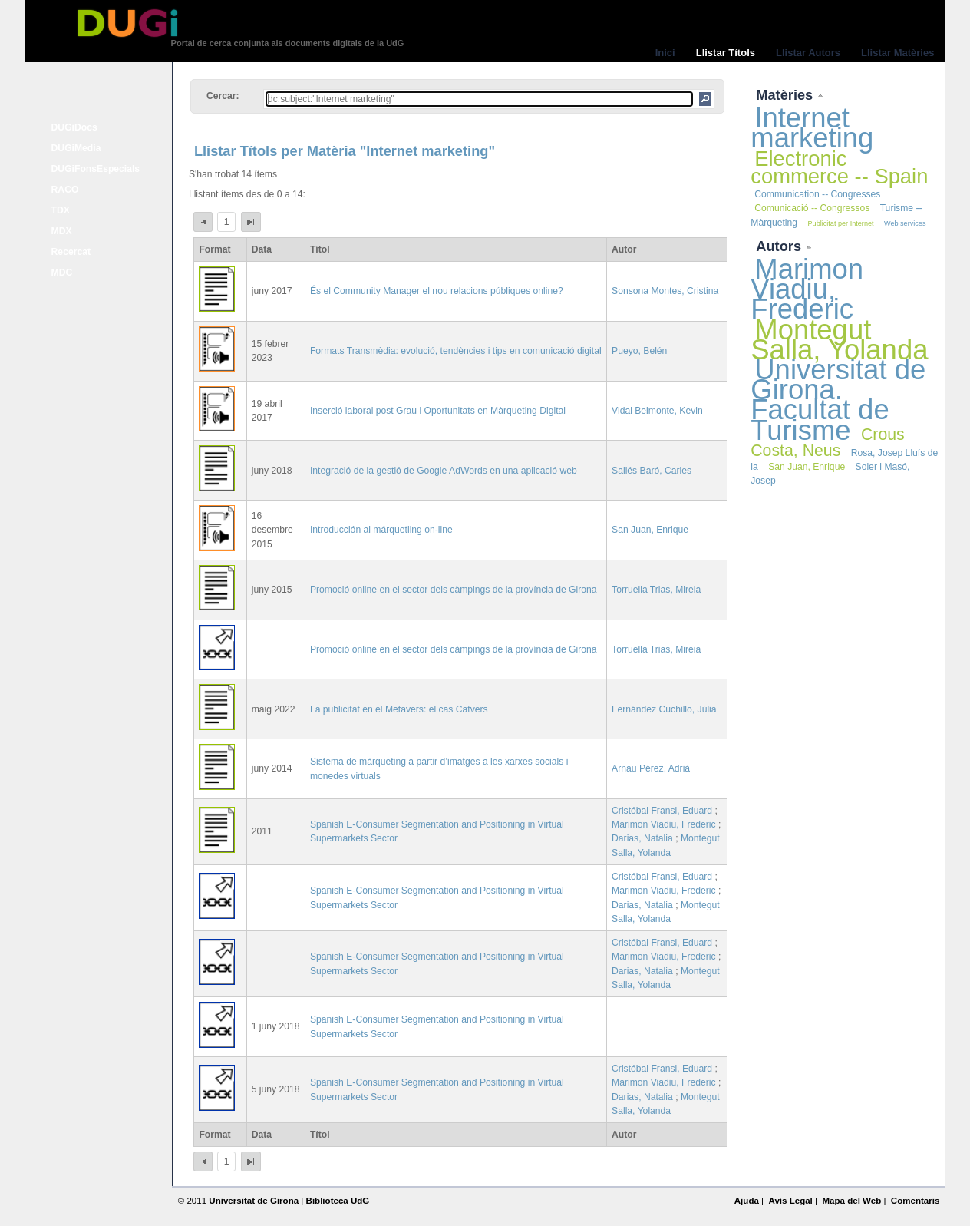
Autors (780, 246)
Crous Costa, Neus (827, 442)
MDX (61, 231)
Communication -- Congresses (817, 194)
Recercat (71, 251)
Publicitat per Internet (840, 223)
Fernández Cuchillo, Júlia (664, 709)
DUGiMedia (76, 148)
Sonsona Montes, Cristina (665, 291)
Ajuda (746, 1200)
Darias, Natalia (642, 838)
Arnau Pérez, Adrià (651, 768)
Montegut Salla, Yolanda (839, 339)
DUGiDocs (74, 127)
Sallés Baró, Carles (651, 470)
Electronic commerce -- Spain (839, 167)
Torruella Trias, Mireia (656, 589)
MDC (62, 272)
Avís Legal (790, 1200)
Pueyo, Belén (639, 350)
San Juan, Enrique (650, 529)
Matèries (786, 95)
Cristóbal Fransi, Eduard (662, 810)
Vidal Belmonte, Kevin (657, 410)
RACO (65, 189)
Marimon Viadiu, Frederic (664, 824)
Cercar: (222, 96)
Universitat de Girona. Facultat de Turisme (838, 400)
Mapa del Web (851, 1200)
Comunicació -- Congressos (811, 208)
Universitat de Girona (254, 1200)
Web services (905, 223)
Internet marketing (812, 128)
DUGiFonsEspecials (95, 169)
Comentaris (915, 1200)
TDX (60, 210)
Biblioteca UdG (338, 1200)
